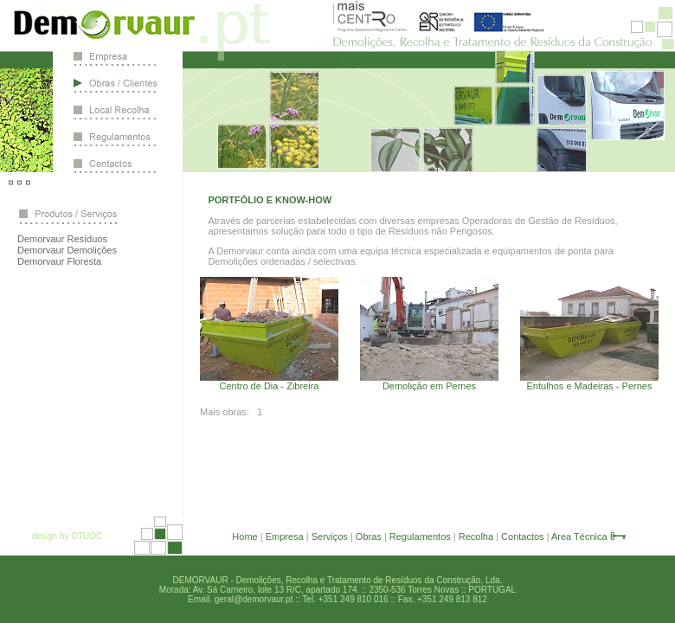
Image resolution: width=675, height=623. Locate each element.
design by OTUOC (67, 536)
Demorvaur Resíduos (62, 239)
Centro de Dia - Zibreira (269, 386)
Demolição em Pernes (429, 386)
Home (244, 536)
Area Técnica (579, 536)
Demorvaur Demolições (67, 250)
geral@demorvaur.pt (254, 599)
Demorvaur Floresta (59, 261)
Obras (369, 536)
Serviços (330, 536)
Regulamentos (420, 536)
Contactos (522, 536)
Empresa (285, 536)
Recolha (476, 536)
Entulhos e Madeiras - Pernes (589, 386)
